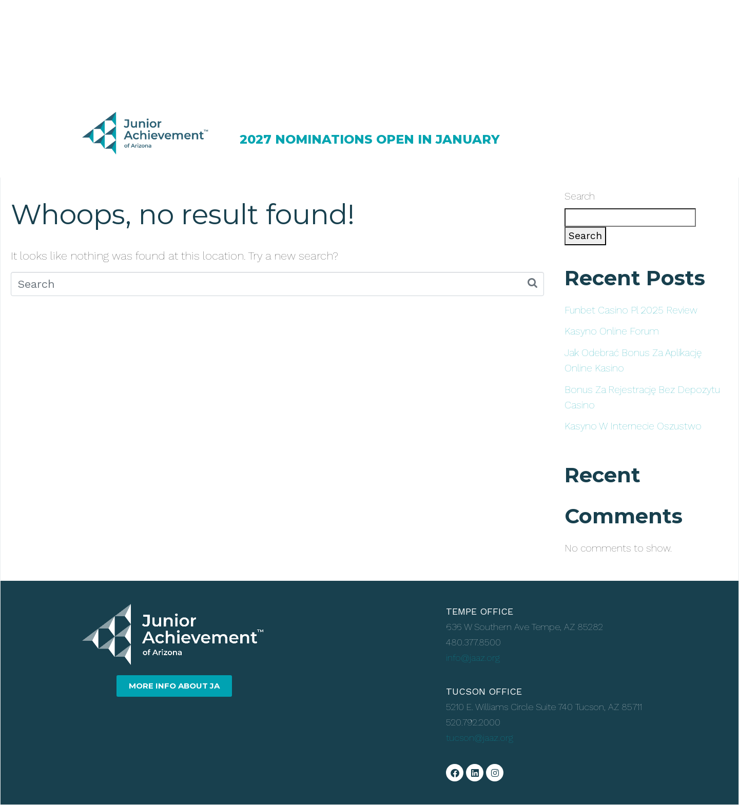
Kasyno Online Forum (612, 331)
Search (580, 196)
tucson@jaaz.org (479, 737)
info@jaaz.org (473, 657)
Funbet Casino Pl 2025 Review (631, 310)
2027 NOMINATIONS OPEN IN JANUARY (370, 139)
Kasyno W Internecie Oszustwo (633, 426)
